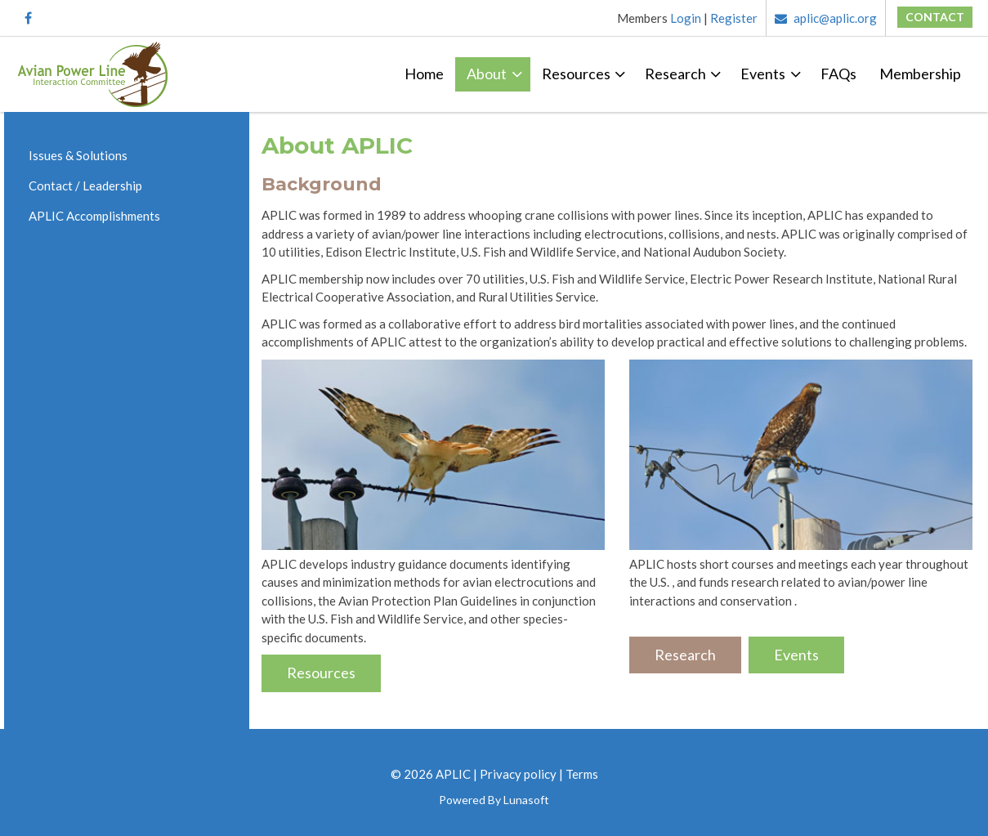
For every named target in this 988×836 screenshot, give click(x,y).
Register (734, 18)
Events (762, 74)
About (487, 74)
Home (424, 74)
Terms (582, 774)
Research (675, 74)
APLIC (453, 774)
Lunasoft (526, 800)
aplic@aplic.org (826, 18)
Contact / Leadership (85, 185)
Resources (576, 74)
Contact (934, 17)
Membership (920, 74)
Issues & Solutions (78, 155)
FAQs (838, 74)
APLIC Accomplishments (94, 215)
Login (685, 18)
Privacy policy (518, 774)
